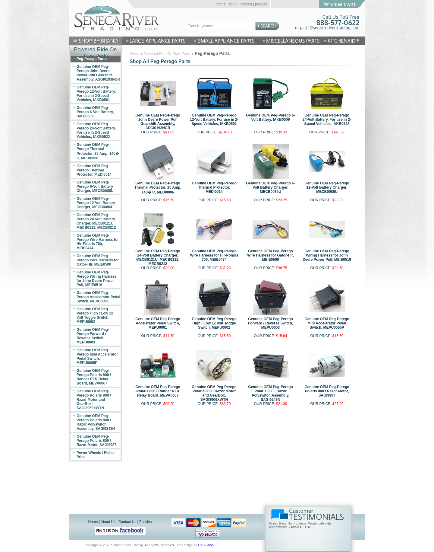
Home (134, 54)
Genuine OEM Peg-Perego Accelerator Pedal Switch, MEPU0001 (157, 323)
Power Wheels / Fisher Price (96, 455)
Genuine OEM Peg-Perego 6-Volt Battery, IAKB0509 (270, 117)
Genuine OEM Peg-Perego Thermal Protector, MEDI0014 (214, 187)
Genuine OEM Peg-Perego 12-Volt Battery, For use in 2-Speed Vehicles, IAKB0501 (214, 119)
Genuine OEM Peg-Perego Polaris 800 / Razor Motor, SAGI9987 (326, 391)
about (232, 4)
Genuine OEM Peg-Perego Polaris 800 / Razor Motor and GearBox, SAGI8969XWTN (214, 393)
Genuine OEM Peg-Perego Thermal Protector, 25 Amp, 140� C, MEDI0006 (157, 187)
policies (261, 4)
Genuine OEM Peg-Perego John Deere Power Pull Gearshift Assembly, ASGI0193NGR (157, 121)
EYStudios (205, 545)
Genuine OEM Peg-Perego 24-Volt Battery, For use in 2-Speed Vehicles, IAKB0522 (327, 119)
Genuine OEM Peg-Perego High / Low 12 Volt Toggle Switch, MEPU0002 (214, 323)
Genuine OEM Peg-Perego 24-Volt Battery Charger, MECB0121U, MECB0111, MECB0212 (157, 257)
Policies (145, 522)
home (220, 4)
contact (246, 4)
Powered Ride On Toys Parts (167, 54)
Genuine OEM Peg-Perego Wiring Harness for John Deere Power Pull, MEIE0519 (327, 255)
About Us (108, 522)
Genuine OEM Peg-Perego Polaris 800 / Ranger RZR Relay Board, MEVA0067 (157, 391)
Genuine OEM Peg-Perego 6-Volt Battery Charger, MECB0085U (270, 187)
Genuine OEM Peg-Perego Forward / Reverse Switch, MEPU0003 (270, 323)
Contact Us (127, 522)
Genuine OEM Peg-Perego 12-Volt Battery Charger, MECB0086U (326, 187)
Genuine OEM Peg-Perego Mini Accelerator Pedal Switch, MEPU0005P (326, 323)
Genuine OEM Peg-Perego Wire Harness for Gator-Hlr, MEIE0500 (270, 255)
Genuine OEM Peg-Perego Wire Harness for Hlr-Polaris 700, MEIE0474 (214, 255)
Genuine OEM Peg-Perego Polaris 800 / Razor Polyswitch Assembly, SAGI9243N (270, 393)
